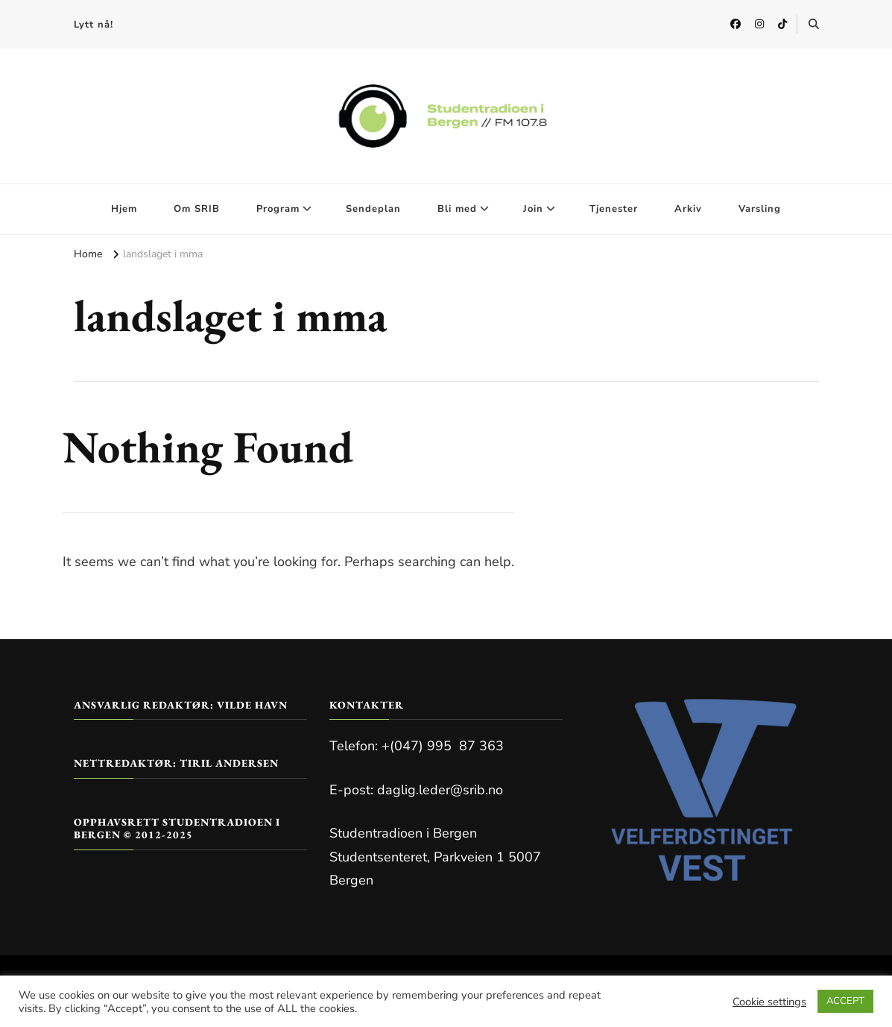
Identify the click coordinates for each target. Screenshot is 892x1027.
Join (533, 209)
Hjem (124, 209)
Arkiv (688, 209)
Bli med (457, 209)
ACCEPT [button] (845, 1001)
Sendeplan (373, 209)
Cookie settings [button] (769, 1001)
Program (278, 209)
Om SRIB (197, 209)
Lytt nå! (93, 24)
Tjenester (613, 209)
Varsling (759, 209)
